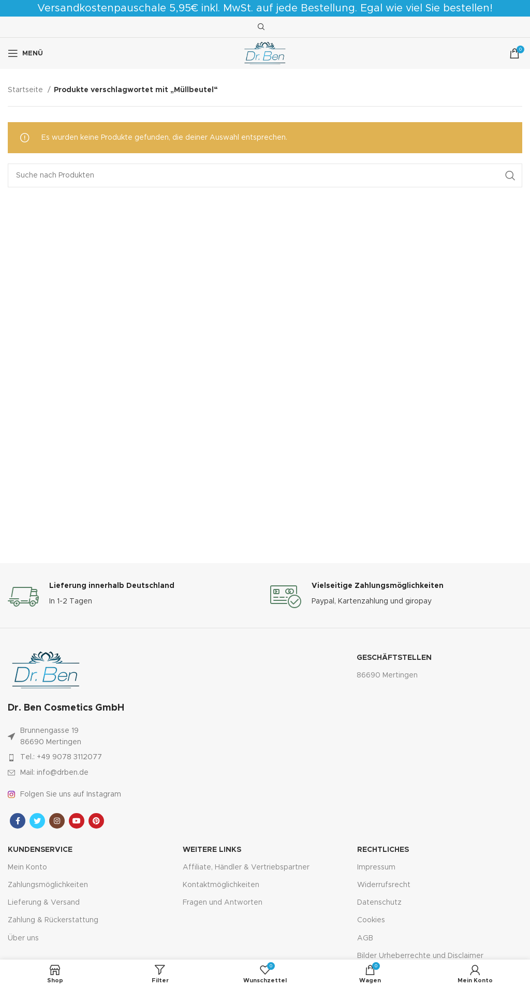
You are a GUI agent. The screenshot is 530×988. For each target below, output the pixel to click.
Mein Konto (27, 867)
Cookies (371, 920)
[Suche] (260, 27)
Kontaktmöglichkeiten (221, 885)
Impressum (376, 867)
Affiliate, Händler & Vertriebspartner (246, 867)
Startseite (26, 90)
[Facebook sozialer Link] (17, 821)
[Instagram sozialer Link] (57, 821)
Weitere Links (212, 849)
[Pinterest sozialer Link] (96, 821)
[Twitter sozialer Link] (37, 821)
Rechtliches (383, 849)
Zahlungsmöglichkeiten (48, 885)
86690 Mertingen (387, 675)
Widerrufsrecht (383, 885)
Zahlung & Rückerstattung (53, 920)
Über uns (23, 938)
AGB (365, 938)
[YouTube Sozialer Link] (76, 821)
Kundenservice (40, 849)
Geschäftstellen (394, 657)
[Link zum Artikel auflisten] (114, 757)
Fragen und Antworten (222, 902)
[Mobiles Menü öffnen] (25, 53)
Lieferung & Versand (44, 902)
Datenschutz (379, 902)
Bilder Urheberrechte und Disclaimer (420, 956)
